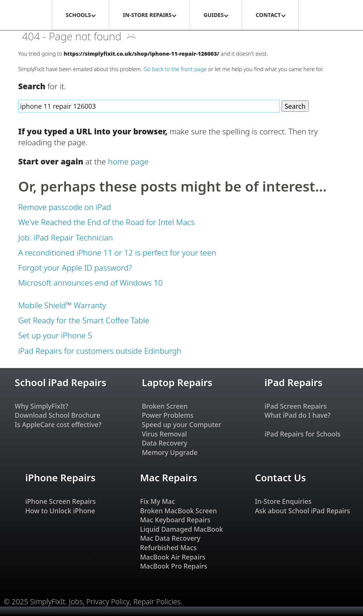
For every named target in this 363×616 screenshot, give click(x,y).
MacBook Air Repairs (172, 556)
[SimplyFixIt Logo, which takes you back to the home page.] (26, 15)
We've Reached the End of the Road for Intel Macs (106, 222)
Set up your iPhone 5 (55, 335)
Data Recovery (164, 442)
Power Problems (167, 415)
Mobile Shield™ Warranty (62, 305)
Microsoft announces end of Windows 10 (90, 282)
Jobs (76, 602)
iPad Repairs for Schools (303, 433)
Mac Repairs (168, 477)
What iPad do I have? (298, 415)
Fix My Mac (157, 501)
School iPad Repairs (60, 382)
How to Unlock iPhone (60, 510)
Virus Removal (164, 433)
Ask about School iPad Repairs (302, 510)
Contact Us (280, 477)
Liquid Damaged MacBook (181, 529)
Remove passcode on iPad (64, 207)
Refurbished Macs (168, 547)
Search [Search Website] (295, 106)
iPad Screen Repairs (296, 406)
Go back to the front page (175, 69)
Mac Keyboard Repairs (175, 519)
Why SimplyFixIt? (41, 406)
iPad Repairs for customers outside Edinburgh (99, 350)
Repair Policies (157, 602)
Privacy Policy (108, 602)
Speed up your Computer (181, 424)
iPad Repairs (294, 382)
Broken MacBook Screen (178, 510)
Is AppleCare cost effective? (58, 424)
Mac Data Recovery (170, 538)
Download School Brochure (57, 415)
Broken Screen (165, 406)
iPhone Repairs (60, 477)
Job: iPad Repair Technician (65, 237)
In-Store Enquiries (283, 501)
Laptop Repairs (177, 382)
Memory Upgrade (170, 452)
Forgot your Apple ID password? (75, 267)
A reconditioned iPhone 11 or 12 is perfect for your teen (117, 252)
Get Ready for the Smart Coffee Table (83, 320)
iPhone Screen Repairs (60, 501)
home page (128, 161)
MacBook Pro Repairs (173, 565)
